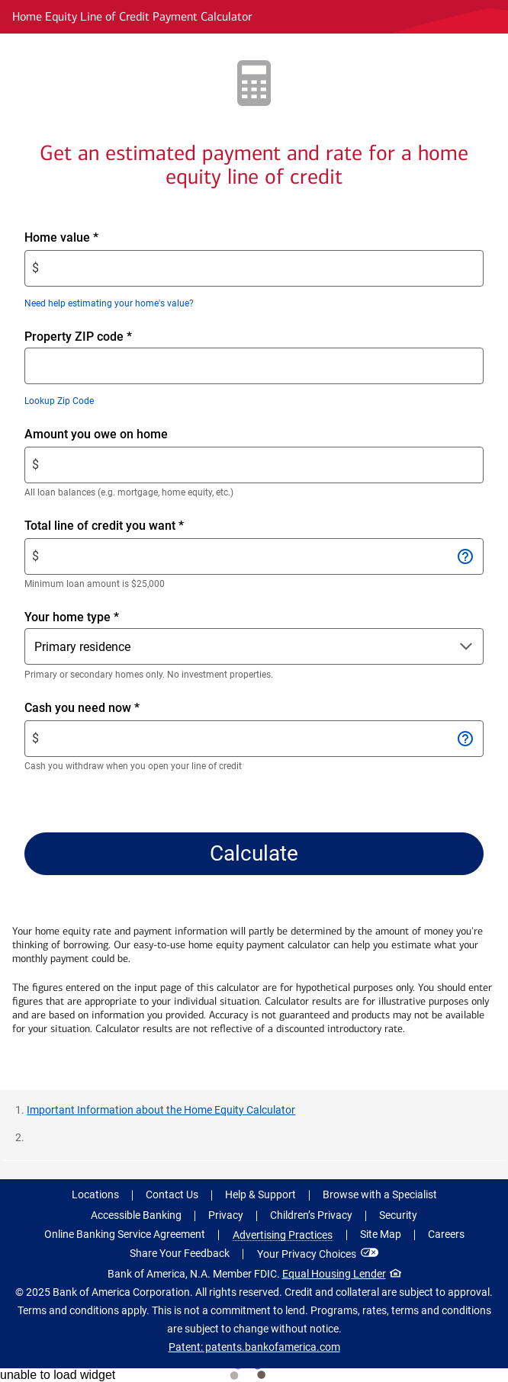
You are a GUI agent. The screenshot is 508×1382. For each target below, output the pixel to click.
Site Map (380, 1234)
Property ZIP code (78, 336)
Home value (87, 238)
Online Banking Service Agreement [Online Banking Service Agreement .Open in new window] (124, 1234)
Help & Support (260, 1194)
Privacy (225, 1215)
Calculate (254, 853)
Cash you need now (107, 708)
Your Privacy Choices (306, 1254)
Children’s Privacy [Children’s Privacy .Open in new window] (311, 1215)
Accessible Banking (136, 1215)
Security (398, 1215)
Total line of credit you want (130, 526)
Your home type (71, 616)
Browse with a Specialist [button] (380, 1194)
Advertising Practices (283, 1235)
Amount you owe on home (122, 434)
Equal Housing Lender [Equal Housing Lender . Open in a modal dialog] (334, 1274)
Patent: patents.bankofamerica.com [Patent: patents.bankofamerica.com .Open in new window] (254, 1347)
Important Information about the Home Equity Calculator (161, 1110)
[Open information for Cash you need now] (464, 738)
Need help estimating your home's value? (109, 303)
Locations (95, 1194)
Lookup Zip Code (59, 401)
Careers (446, 1234)
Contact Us (172, 1194)
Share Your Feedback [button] (180, 1253)
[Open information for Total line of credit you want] (464, 556)
